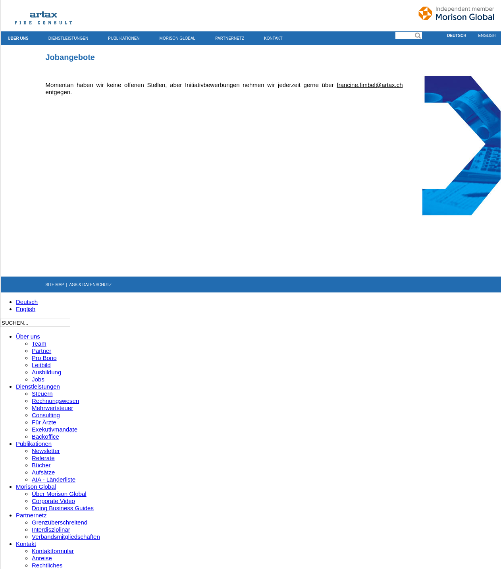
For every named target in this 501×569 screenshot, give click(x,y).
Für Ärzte (44, 422)
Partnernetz (229, 38)
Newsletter (46, 450)
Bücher (41, 465)
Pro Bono (44, 357)
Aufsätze (43, 472)
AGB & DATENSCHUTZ (90, 285)
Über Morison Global (59, 493)
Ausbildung (46, 372)
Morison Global (178, 38)
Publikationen (123, 38)
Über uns (18, 38)
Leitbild (41, 365)
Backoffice (45, 436)
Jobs (38, 379)
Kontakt (273, 38)
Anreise (42, 558)
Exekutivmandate (54, 429)
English (25, 309)
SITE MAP (55, 285)
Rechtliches (47, 565)
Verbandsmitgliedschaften (66, 536)
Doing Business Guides (63, 508)
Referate (43, 458)
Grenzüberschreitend (59, 522)
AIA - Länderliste (53, 479)
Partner (41, 350)
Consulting (46, 415)
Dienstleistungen (68, 38)
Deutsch (456, 35)
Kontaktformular (53, 551)
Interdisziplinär (51, 529)
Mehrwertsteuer (52, 407)
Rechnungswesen (55, 400)
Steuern (42, 393)
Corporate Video (53, 500)
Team (39, 343)
